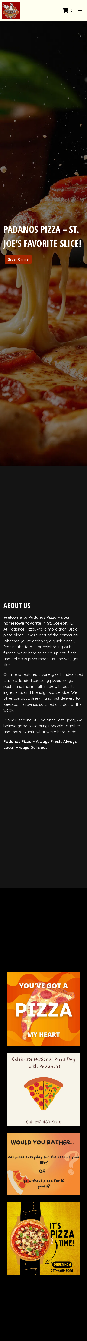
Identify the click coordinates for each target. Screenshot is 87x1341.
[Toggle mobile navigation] (80, 10)
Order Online (18, 259)
